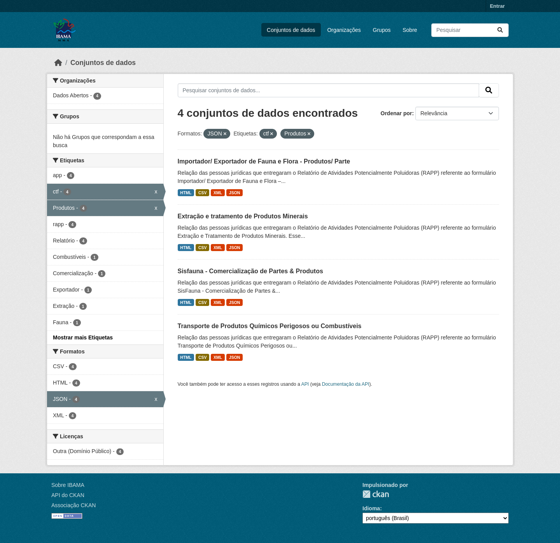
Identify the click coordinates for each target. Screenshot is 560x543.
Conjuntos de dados (291, 30)
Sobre (409, 30)
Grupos (382, 30)
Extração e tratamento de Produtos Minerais (243, 216)
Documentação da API (345, 384)
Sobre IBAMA (67, 485)
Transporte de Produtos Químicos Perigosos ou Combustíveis (270, 326)
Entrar (497, 6)
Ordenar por (396, 113)
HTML (185, 192)
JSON (234, 192)
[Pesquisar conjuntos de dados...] (470, 30)
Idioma (371, 508)
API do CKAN (67, 495)
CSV (202, 192)
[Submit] (500, 30)
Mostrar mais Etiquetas (83, 337)
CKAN (375, 494)
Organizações (343, 30)
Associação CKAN (73, 505)
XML (218, 192)
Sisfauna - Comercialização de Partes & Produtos (250, 271)
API (305, 384)
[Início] (58, 63)
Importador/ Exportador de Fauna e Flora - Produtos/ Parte (264, 161)
